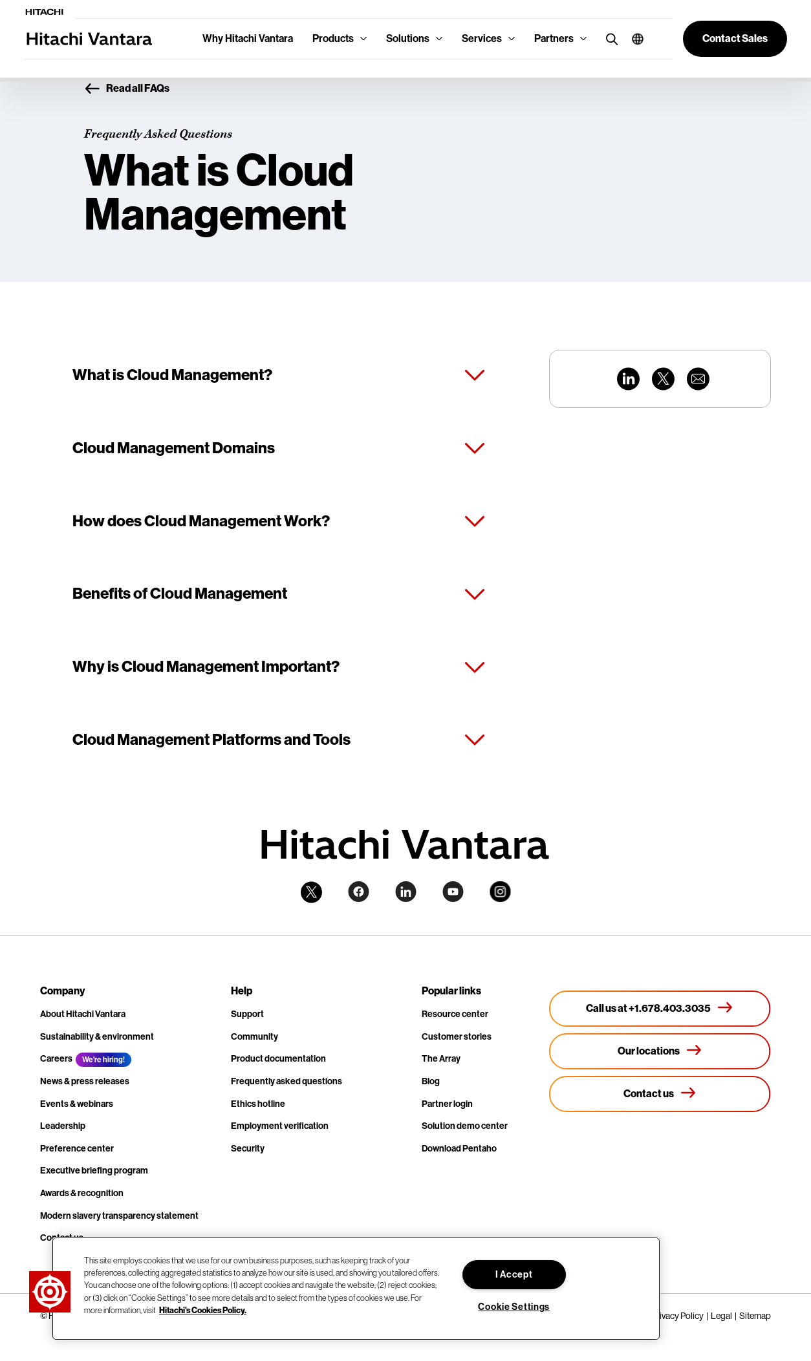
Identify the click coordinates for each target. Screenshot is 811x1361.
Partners (554, 38)
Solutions (407, 38)
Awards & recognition (82, 1193)
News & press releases (84, 1081)
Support (247, 1014)
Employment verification (280, 1125)
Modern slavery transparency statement (119, 1215)
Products (333, 38)
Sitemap (755, 1316)
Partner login (447, 1103)
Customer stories (457, 1036)
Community (254, 1036)
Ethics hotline (258, 1103)
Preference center (77, 1148)
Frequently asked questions (286, 1081)
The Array (441, 1058)
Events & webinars (76, 1103)
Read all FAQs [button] (126, 89)
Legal (721, 1316)
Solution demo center (465, 1125)
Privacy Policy (677, 1316)
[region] (356, 1288)
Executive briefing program (94, 1170)
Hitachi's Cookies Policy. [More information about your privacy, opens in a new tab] (202, 1310)
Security (248, 1148)
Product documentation (278, 1058)
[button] (633, 39)
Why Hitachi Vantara (247, 38)
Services (482, 38)
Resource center (455, 1014)
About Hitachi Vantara (82, 1014)
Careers (56, 1058)
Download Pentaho (459, 1148)
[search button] (609, 38)
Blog (431, 1081)
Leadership (62, 1125)
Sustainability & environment (97, 1036)
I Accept (514, 1274)
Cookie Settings (514, 1307)
